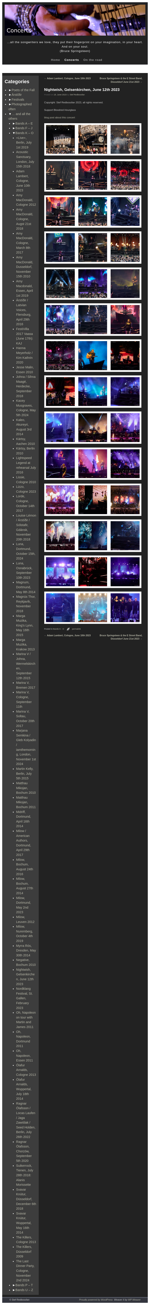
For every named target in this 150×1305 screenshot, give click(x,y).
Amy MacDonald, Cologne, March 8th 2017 (24, 243)
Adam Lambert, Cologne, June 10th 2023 (23, 180)
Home (55, 60)
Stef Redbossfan (77, 95)
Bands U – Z (24, 1290)
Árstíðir (17, 94)
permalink (76, 629)
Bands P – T (24, 1285)
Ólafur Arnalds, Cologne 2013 (26, 1069)
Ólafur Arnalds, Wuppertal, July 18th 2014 (23, 1089)
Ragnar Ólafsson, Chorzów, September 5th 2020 (24, 1151)
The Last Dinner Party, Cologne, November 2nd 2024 (25, 1270)
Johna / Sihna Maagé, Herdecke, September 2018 (26, 386)
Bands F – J (24, 128)
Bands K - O (58, 629)
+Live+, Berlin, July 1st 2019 (24, 142)
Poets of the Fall (23, 90)
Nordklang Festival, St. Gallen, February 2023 (24, 998)
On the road (92, 60)
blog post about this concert (59, 117)
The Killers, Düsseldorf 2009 (24, 1251)
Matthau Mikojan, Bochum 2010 (26, 787)
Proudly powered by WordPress (96, 1299)
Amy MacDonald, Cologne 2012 (26, 199)
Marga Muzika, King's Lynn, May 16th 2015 (24, 625)
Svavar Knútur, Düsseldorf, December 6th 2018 (26, 1199)
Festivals (18, 99)
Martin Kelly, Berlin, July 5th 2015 (24, 773)
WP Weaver (134, 1299)
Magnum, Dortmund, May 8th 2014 (25, 587)
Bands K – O (24, 133)
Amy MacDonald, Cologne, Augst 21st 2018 (24, 219)
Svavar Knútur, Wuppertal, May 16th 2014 (23, 1223)
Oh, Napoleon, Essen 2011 (24, 1055)
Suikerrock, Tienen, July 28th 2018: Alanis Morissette (24, 1175)
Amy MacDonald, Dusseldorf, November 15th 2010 (24, 267)
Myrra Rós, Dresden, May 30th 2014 (26, 950)
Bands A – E (24, 123)
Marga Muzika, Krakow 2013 (25, 644)
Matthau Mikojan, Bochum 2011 (26, 802)
